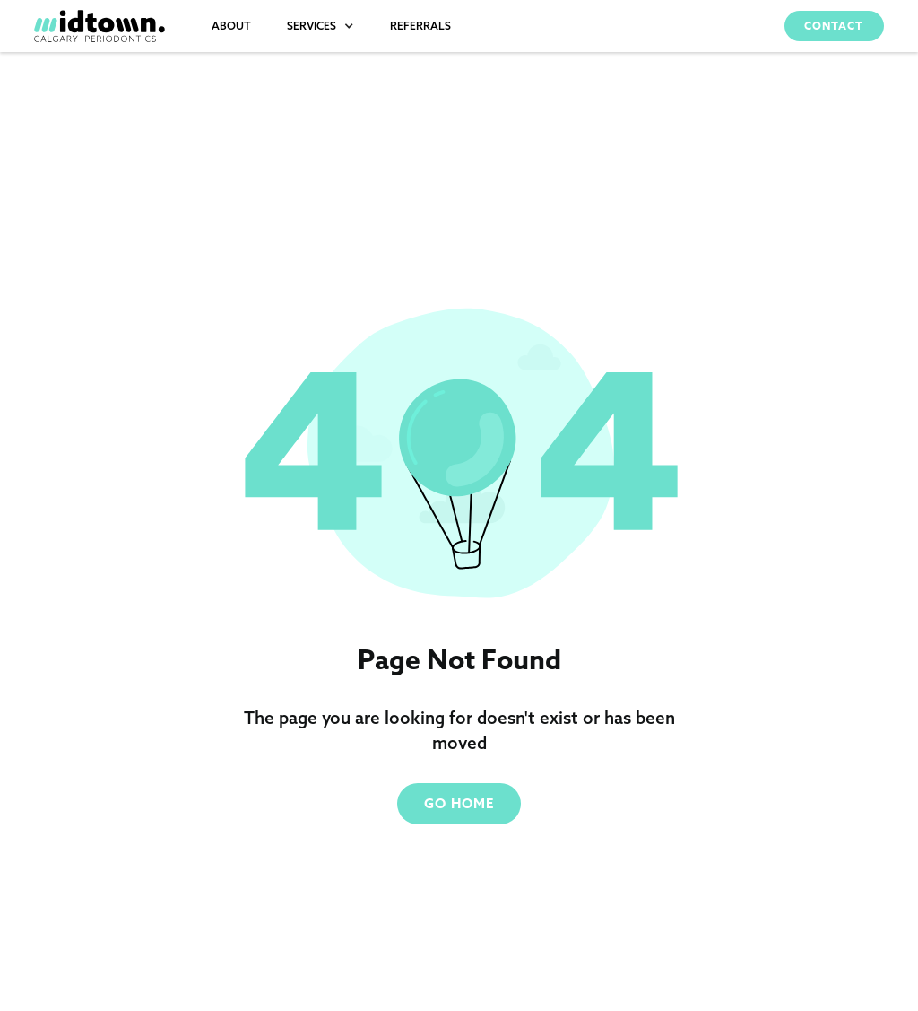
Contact (833, 25)
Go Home (459, 803)
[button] (320, 26)
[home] (99, 26)
